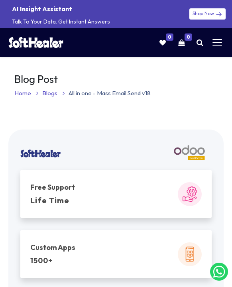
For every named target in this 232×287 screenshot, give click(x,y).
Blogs (53, 93)
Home (26, 93)
